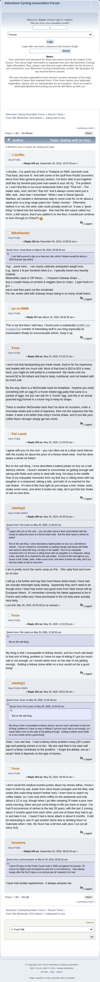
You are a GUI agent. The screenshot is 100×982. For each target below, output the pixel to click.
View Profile (14, 159)
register (68, 19)
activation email (59, 23)
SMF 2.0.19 (35, 968)
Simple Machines (65, 968)
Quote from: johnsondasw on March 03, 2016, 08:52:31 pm (37, 859)
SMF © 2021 (49, 968)
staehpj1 (18, 508)
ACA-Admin (35, 118)
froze (16, 348)
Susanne (18, 842)
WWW (24, 513)
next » (91, 128)
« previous (82, 128)
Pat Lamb (19, 434)
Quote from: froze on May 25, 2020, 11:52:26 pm (31, 700)
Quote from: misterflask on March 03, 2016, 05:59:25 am (35, 250)
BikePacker (21, 233)
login (58, 19)
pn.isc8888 (20, 308)
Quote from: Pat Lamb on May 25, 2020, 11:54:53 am (33, 525)
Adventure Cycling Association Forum (32, 3)
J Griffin (18, 155)
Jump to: (90, 922)
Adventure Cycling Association (63, 964)
